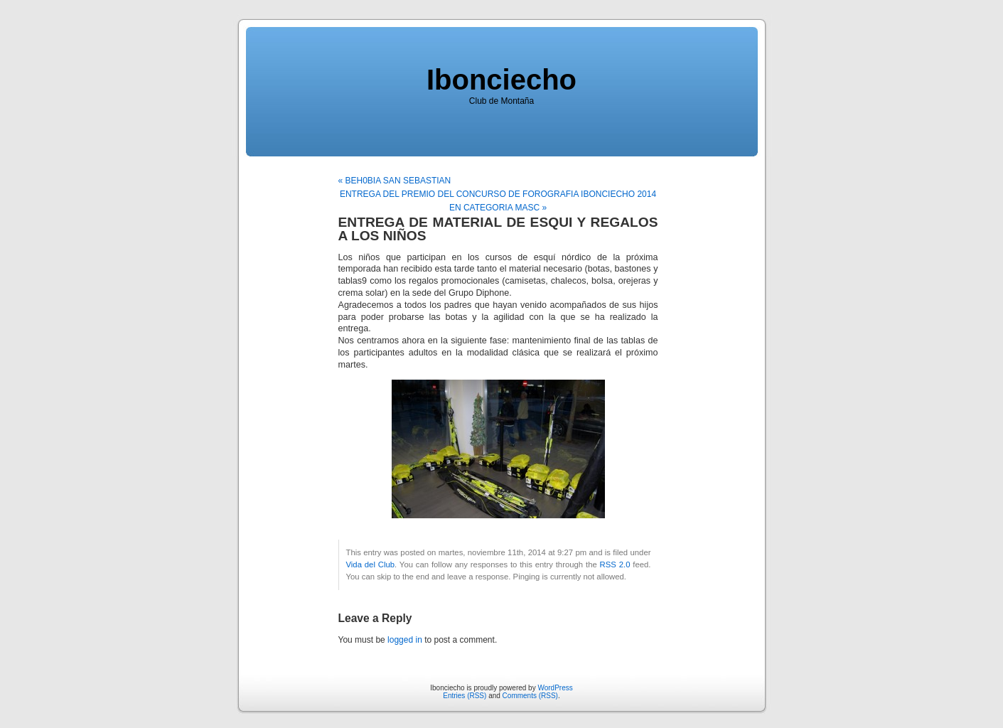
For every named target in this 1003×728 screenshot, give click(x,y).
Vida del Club (370, 564)
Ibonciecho (501, 79)
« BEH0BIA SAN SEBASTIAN (394, 181)
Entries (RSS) (464, 696)
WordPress (554, 688)
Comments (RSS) (530, 696)
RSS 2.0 (615, 564)
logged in (404, 640)
